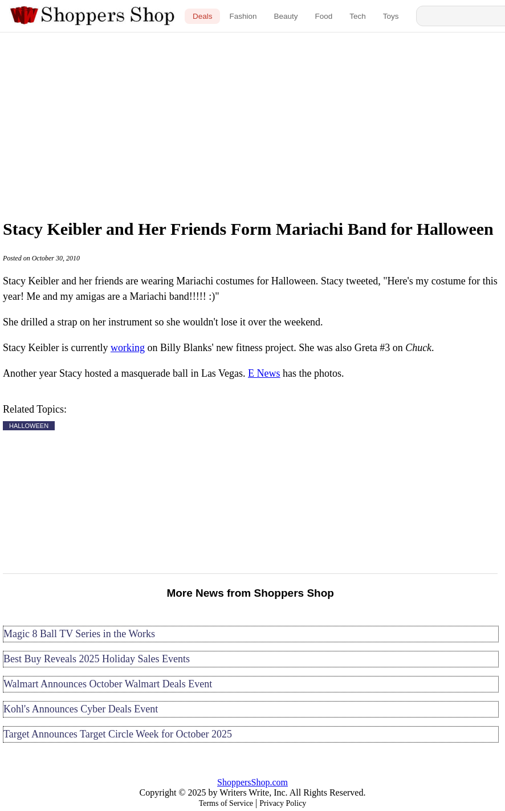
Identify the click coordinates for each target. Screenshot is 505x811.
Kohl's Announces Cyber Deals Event (80, 709)
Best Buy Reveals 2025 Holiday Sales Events (96, 659)
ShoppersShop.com (252, 782)
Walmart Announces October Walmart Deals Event (107, 684)
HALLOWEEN (28, 425)
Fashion (242, 16)
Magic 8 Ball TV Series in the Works (79, 633)
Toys (391, 16)
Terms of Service (226, 803)
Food (324, 16)
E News (264, 373)
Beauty (286, 16)
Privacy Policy (282, 803)
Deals (203, 16)
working (128, 347)
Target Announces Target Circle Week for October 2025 (117, 734)
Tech (357, 16)
